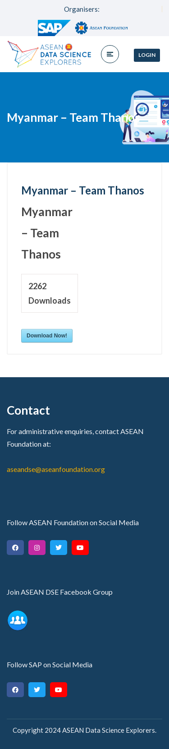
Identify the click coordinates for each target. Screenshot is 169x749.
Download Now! (47, 336)
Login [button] (146, 54)
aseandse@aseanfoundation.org (56, 469)
